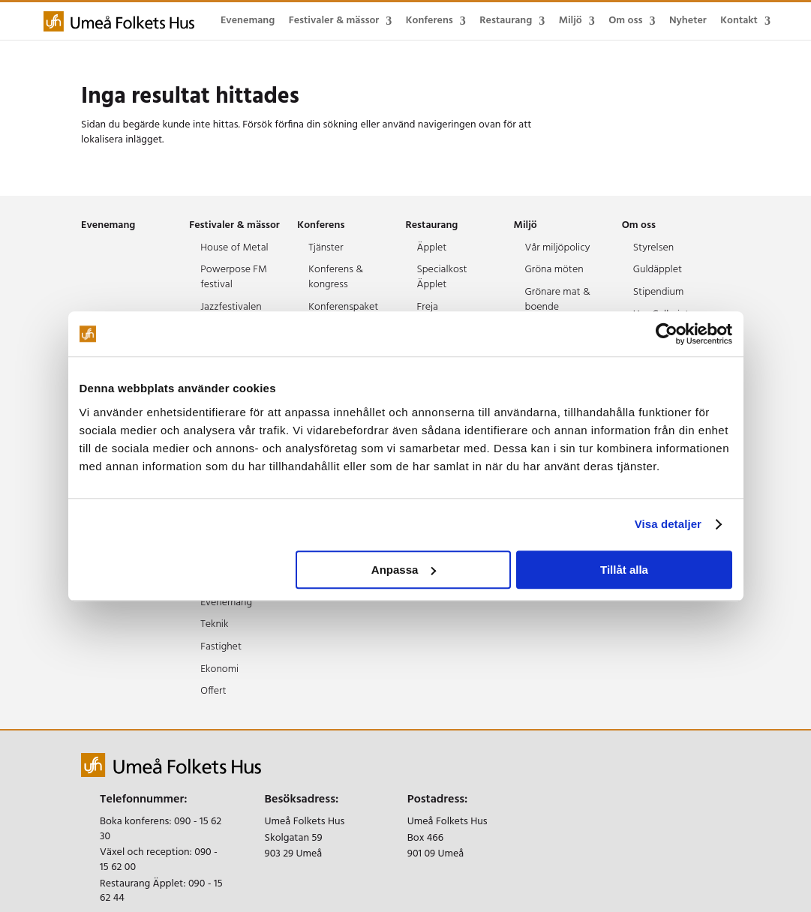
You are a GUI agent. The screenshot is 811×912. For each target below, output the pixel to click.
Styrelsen (653, 247)
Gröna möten (554, 269)
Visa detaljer (668, 524)
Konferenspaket (343, 307)
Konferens (429, 21)
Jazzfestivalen (230, 307)
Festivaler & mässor (334, 21)
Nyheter (688, 21)
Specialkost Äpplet (441, 277)
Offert (213, 691)
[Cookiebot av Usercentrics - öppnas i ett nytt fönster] (666, 333)
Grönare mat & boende (557, 300)
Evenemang (248, 21)
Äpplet (431, 247)
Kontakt (739, 21)
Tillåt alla (624, 569)
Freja (426, 307)
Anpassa (404, 569)
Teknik (214, 624)
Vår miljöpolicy (557, 247)
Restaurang (505, 21)
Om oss (625, 21)
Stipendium (658, 292)
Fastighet (221, 647)
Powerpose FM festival (233, 277)
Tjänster (325, 247)
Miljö (570, 21)
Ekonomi (219, 669)
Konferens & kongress (335, 277)
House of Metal (234, 247)
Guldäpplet (657, 269)
